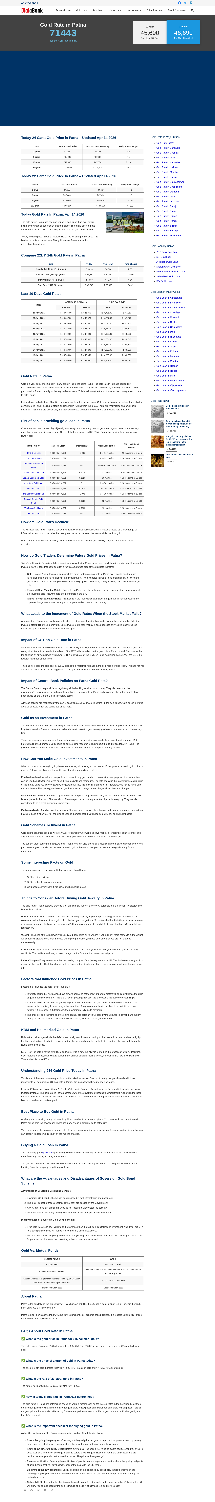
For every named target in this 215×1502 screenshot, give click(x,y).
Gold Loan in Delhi (165, 332)
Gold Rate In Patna (166, 211)
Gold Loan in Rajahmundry (170, 380)
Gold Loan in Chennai (167, 317)
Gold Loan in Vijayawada (169, 385)
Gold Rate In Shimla (166, 226)
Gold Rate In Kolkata (167, 167)
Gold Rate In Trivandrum (168, 235)
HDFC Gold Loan (33, 453)
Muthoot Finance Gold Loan (170, 271)
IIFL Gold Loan (33, 513)
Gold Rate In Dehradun (168, 191)
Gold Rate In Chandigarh (169, 187)
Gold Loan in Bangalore (168, 302)
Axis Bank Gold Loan (33, 483)
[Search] (192, 10)
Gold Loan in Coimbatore (169, 327)
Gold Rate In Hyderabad (168, 162)
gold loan (47, 1152)
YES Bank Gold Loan (167, 252)
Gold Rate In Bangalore (168, 148)
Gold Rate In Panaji (166, 206)
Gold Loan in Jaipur (166, 346)
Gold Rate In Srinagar (167, 230)
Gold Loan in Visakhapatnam (171, 390)
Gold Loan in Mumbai (167, 361)
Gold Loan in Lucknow (167, 356)
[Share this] (31, 1490)
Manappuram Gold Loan (33, 472)
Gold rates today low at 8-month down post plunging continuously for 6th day (179, 424)
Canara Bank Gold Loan (33, 478)
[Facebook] (179, 3)
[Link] (32, 10)
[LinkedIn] (191, 3)
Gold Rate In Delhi (165, 157)
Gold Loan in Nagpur (167, 366)
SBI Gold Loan (33, 488)
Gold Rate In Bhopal (166, 177)
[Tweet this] (38, 1490)
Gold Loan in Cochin (166, 322)
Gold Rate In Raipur (166, 216)
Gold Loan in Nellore (166, 371)
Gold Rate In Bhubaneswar (170, 182)
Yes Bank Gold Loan (33, 508)
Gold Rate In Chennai (167, 153)
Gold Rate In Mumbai (167, 172)
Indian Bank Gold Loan (33, 494)
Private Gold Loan (33, 458)
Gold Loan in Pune (166, 375)
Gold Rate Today (165, 143)
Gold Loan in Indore (166, 341)
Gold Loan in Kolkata (167, 351)
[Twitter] (185, 3)
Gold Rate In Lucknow (167, 201)
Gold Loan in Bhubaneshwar (171, 307)
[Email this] (24, 1490)
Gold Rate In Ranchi (166, 221)
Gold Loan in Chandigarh (169, 312)
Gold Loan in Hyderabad (168, 337)
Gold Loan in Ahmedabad (169, 298)
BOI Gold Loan (164, 281)
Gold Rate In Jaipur (166, 196)
